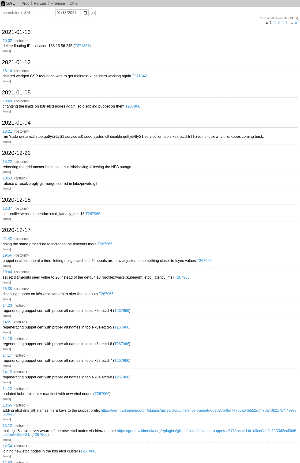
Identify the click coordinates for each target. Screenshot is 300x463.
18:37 (7, 208)
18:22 (7, 162)
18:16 (7, 71)
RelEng (40, 3)
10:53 (7, 178)
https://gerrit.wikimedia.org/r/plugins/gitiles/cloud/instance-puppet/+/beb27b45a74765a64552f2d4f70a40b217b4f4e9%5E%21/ (149, 412)
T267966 (132, 106)
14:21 (7, 322)
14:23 (7, 305)
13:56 (7, 405)
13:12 (7, 426)
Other (74, 3)
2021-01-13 (16, 32)
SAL (8, 3)
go (92, 13)
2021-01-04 (16, 123)
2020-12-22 (16, 153)
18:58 (7, 289)
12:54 (7, 446)
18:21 (7, 131)
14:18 (7, 339)
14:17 (7, 355)
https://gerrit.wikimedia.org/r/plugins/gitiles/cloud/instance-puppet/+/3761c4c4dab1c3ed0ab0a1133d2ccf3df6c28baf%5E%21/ (149, 433)
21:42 (7, 239)
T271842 (139, 76)
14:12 (7, 389)
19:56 (7, 255)
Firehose (57, 3)
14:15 (7, 372)
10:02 (7, 41)
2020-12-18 (16, 200)
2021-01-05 (16, 92)
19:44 (7, 272)
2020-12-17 (16, 230)
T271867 (82, 46)
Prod (26, 3)
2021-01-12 (16, 62)
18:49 (7, 101)
